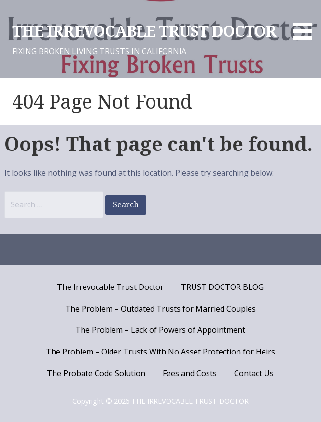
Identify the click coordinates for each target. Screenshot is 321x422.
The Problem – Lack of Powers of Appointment (160, 330)
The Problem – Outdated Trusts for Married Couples (160, 308)
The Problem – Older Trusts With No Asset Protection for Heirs (160, 351)
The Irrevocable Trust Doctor (110, 287)
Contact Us (254, 373)
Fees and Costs (190, 373)
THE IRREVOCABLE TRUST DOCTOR (144, 31)
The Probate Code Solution (96, 373)
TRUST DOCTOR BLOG (222, 287)
